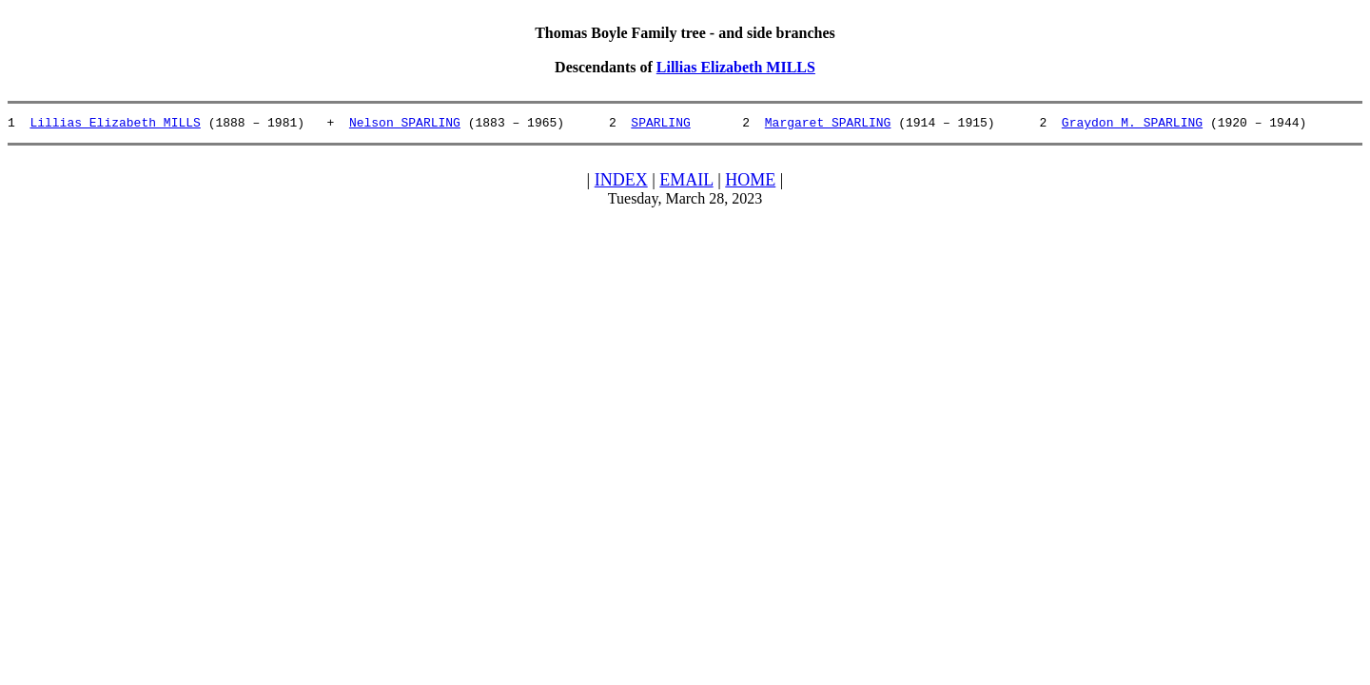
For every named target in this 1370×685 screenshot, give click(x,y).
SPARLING (660, 124)
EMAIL (686, 182)
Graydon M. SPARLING (1132, 124)
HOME (750, 182)
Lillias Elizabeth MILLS (735, 67)
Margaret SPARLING (828, 124)
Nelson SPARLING (404, 124)
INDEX (621, 182)
